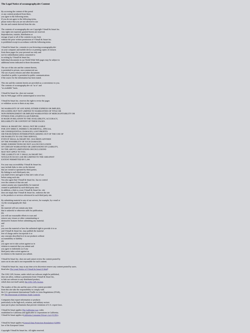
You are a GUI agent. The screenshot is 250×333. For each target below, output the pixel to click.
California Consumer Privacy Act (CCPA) (40, 315)
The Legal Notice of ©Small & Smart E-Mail (29, 269)
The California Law (30, 310)
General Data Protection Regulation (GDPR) (41, 323)
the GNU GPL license (34, 282)
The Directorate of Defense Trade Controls (22, 294)
